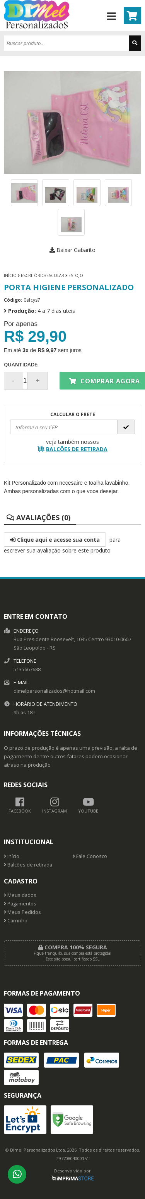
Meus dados (20, 895)
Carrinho (15, 920)
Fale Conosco (90, 856)
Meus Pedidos (22, 912)
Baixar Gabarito (72, 250)
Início (10, 275)
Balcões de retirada (28, 864)
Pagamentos (20, 903)
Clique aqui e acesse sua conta (55, 539)
